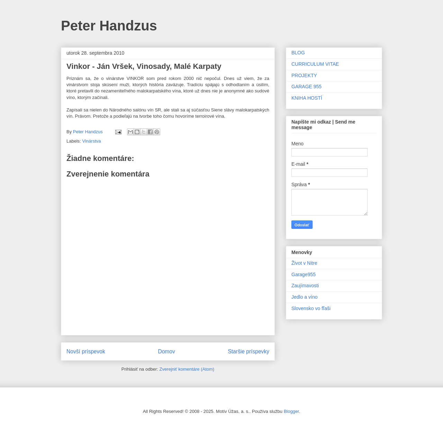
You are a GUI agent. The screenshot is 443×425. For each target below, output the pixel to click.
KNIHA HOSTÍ (306, 98)
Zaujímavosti (305, 285)
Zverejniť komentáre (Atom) (186, 369)
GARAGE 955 (306, 86)
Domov (166, 351)
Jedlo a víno (304, 297)
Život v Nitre (304, 263)
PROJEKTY (304, 75)
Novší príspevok (85, 351)
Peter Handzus (109, 25)
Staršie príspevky (248, 351)
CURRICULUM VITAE (315, 64)
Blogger (291, 411)
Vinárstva (91, 141)
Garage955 (303, 274)
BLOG (298, 52)
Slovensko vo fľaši (311, 308)
